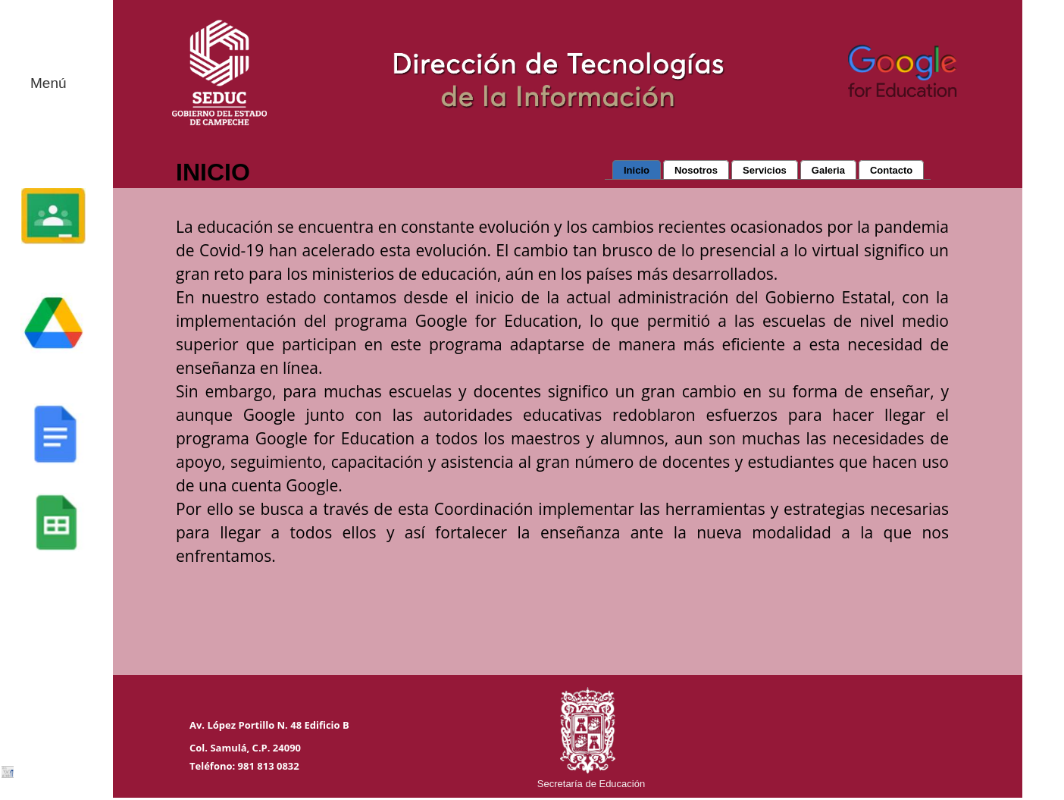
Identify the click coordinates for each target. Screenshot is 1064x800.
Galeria (828, 170)
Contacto (891, 170)
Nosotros (696, 170)
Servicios (765, 170)
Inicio (636, 170)
